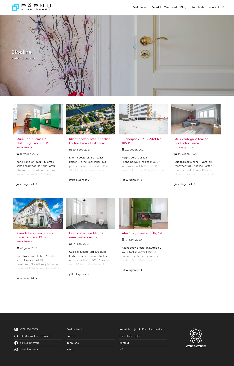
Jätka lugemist (27, 184)
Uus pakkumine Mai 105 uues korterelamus (86, 235)
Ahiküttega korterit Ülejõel (142, 233)
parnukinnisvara (29, 343)
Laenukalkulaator (130, 336)
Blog (69, 350)
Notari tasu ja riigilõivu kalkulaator (141, 329)
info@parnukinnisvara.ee (35, 336)
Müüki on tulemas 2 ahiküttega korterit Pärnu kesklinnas (35, 143)
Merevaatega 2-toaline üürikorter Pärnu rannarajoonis (191, 143)
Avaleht (16, 58)
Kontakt (124, 343)
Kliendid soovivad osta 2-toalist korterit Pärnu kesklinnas (36, 237)
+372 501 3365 (29, 329)
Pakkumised (74, 329)
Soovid (71, 336)
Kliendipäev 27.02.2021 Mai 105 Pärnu (142, 141)
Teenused (73, 343)
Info (121, 350)
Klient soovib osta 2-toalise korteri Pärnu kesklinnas (89, 141)
